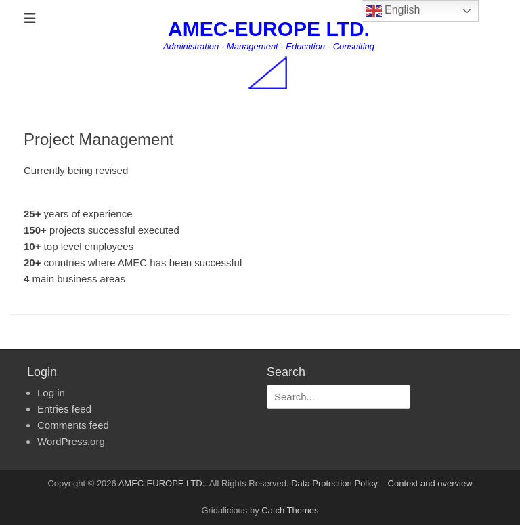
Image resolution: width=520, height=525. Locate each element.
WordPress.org (71, 441)
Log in (51, 392)
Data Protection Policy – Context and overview (381, 483)
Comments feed (73, 425)
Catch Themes (289, 510)
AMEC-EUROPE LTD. (269, 29)
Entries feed (64, 409)
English (393, 11)
